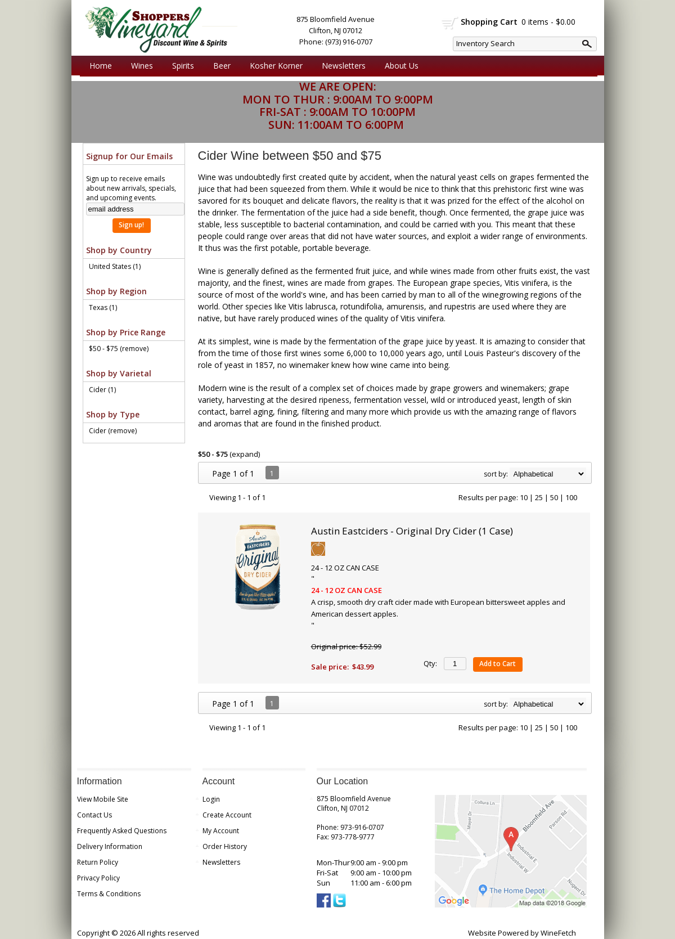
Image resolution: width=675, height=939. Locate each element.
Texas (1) (103, 307)
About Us (398, 65)
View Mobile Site (102, 799)
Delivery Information (109, 846)
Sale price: (330, 667)
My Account (220, 830)
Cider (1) (102, 389)
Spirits (180, 65)
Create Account (226, 815)
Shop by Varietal (118, 373)
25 (539, 497)
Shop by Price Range (125, 332)
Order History (224, 846)
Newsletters (344, 65)
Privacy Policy (98, 878)
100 (571, 497)
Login (211, 799)
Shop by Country (119, 250)
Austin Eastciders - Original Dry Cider (412, 530)
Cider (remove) (113, 430)
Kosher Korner (273, 65)
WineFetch (558, 933)
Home (100, 65)
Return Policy (97, 862)
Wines (139, 65)
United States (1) (115, 266)
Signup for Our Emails (129, 156)
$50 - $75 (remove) (118, 348)
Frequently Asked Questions (121, 830)
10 (524, 497)
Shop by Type (113, 414)
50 (554, 497)
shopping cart (450, 23)
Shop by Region (116, 291)
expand (245, 454)
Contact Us (94, 815)
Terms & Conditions (109, 893)
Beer (219, 65)
